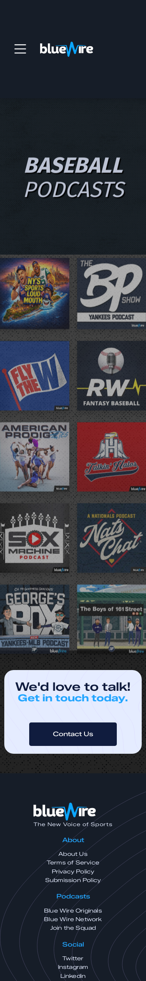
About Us (73, 854)
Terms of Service (73, 862)
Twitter (72, 958)
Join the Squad (73, 928)
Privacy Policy (73, 871)
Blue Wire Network (73, 919)
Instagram (73, 967)
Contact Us (73, 734)
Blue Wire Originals (73, 910)
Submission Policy (73, 880)
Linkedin (73, 976)
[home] (66, 49)
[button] (20, 49)
